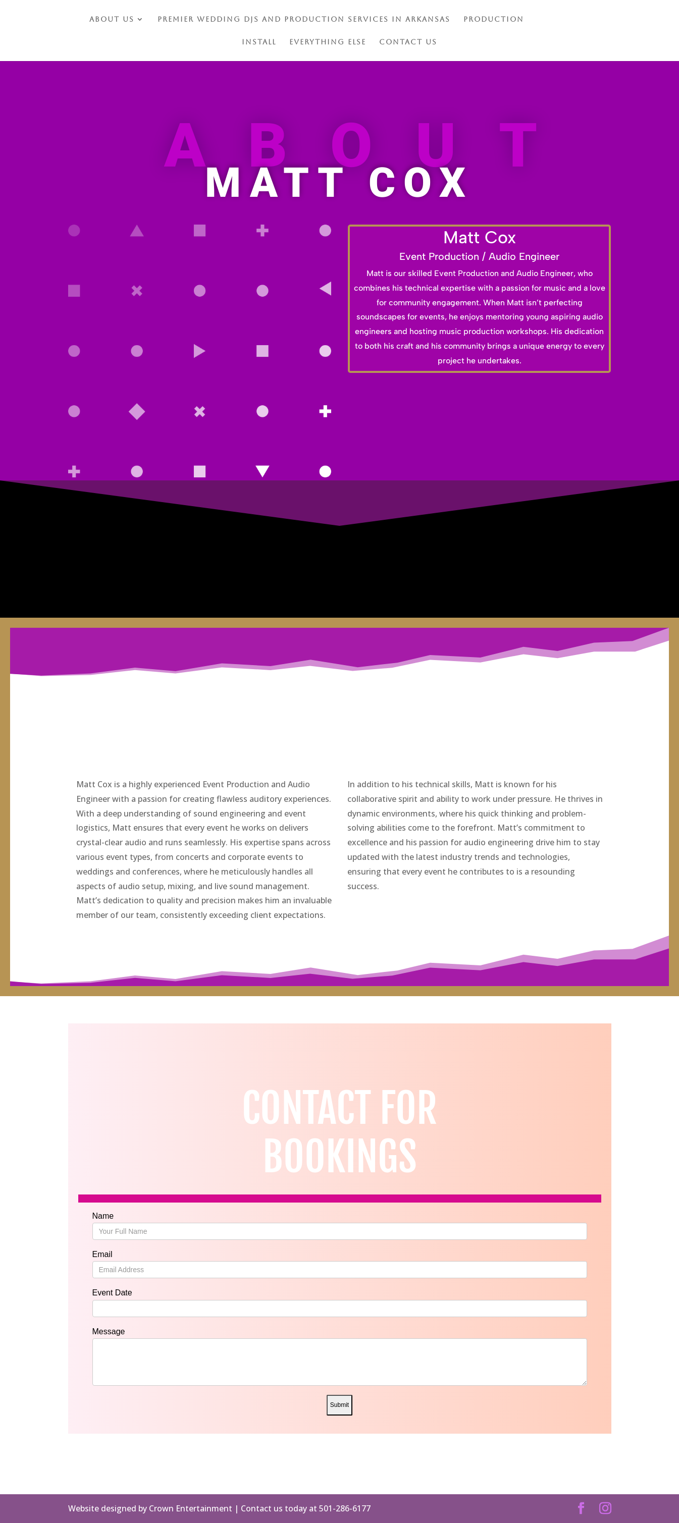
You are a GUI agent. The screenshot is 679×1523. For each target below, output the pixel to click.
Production (493, 19)
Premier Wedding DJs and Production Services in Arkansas (304, 19)
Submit (339, 1404)
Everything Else (327, 42)
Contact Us (408, 42)
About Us (111, 19)
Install (259, 42)
